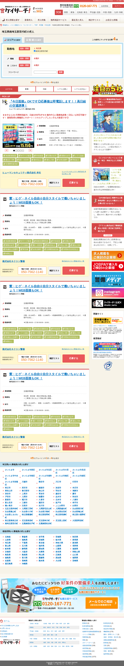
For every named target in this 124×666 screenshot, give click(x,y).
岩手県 (41, 537)
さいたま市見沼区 (78, 471)
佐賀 (48, 646)
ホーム (7, 621)
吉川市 (41, 506)
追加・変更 (24, 48)
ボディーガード (87, 643)
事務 (83, 640)
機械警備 (106, 631)
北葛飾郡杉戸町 (28, 523)
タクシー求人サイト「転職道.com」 (105, 326)
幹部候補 (106, 626)
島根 (48, 638)
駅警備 (106, 643)
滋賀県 (75, 549)
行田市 (75, 482)
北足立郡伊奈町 (11, 508)
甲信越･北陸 (95, 12)
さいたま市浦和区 (45, 477)
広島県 (58, 555)
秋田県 (75, 537)
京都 (48, 642)
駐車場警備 (86, 626)
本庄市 (75, 488)
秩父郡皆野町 (44, 514)
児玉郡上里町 (61, 520)
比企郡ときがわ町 (11, 516)
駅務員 (84, 623)
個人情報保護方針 (7, 634)
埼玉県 (48, 25)
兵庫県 (41, 552)
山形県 (8, 540)
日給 (44, 89)
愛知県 (41, 549)
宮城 (57, 623)
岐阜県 (8, 549)
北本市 (58, 500)
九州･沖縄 (118, 12)
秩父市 (8, 488)
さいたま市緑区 (78, 476)
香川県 (24, 558)
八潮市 (75, 500)
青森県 (24, 537)
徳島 (63, 638)
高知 (74, 638)
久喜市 (41, 500)
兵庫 (56, 642)
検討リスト (54, 183)
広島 (56, 638)
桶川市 (24, 500)
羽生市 (58, 491)
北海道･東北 (82, 12)
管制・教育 (107, 651)
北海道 (8, 537)
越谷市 (58, 494)
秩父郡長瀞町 (61, 514)
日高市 (24, 506)
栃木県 (58, 540)
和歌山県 (76, 552)
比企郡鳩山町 (78, 511)
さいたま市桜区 (28, 476)
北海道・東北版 (34, 623)
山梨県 (58, 546)
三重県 (58, 549)
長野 (63, 631)
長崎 (52, 646)
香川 (67, 638)
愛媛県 (41, 558)
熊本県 (41, 561)
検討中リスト (95, 20)
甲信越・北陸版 (34, 631)
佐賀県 (8, 561)
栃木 (64, 627)
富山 (48, 631)
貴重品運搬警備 (109, 640)
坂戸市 (58, 503)
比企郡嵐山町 (10, 511)
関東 (58, 12)
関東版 (31, 627)
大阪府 (24, 552)
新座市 (8, 500)
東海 (72, 12)
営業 (105, 645)
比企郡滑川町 (78, 508)
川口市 (58, 482)
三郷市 (24, 503)
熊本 (56, 646)
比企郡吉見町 (61, 511)
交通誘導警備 (108, 648)
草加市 (41, 494)
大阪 (52, 642)
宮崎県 (75, 561)
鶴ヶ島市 (8, 506)
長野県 (75, 546)
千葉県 (24, 543)
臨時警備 (106, 654)
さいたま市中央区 (11, 477)
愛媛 (70, 638)
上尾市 (24, 494)
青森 (49, 623)
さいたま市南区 (62, 476)
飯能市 (41, 488)
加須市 (58, 488)
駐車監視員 (107, 623)
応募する (73, 182)
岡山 (52, 638)
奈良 (59, 642)
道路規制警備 (86, 645)
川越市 (24, 482)
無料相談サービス (59, 20)
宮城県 (58, 537)
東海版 (31, 635)
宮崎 (63, 646)
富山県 (8, 546)
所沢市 (24, 488)
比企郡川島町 (44, 511)
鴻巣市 (75, 491)
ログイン (118, 6)
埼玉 (53, 627)
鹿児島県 (8, 564)
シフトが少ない (80, 89)
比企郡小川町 (27, 511)
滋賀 (44, 642)
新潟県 (75, 543)
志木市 (58, 497)
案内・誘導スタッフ (110, 634)
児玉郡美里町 (27, 520)
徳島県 (8, 558)
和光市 (75, 497)
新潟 (44, 631)
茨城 (61, 627)
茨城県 (41, 540)
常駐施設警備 (86, 657)
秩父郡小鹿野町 (78, 514)
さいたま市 (9, 470)
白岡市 (75, 506)
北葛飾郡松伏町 (45, 523)
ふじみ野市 (60, 506)
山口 (59, 638)
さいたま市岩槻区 (11, 483)
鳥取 (44, 638)
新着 (27, 89)
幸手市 (75, 503)
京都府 (8, 552)
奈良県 (58, 552)
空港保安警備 (86, 651)
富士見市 (8, 503)
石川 (52, 631)
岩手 (53, 623)
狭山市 (41, 491)
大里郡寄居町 (78, 520)
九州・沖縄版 (33, 646)
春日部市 (25, 491)
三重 (56, 635)
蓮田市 (41, 503)
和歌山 (64, 642)
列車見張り (86, 629)
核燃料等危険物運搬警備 (90, 631)
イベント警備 (86, 634)
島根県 (24, 555)
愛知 (52, 635)
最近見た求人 (78, 20)
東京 (44, 627)
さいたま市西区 (28, 470)
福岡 (44, 646)
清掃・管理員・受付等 (111, 637)
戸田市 (8, 497)
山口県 (75, 555)
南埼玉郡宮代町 (41, 51)
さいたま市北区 (45, 470)
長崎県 (24, 561)
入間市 (24, 497)
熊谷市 (41, 482)
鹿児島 (67, 646)
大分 (59, 646)
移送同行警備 (108, 629)
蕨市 (74, 494)
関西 (66, 12)
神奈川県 (59, 543)
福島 (68, 623)
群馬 (68, 627)
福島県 (24, 540)
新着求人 (29, 20)
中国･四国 (107, 12)
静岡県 (24, 549)
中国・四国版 (33, 638)
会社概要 (4, 637)
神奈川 (49, 627)
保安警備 (85, 648)
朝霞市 (41, 497)
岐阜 (44, 635)
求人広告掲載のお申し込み (10, 625)
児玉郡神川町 (44, 520)
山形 (64, 623)
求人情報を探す (13, 20)
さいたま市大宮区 (62, 471)
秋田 (61, 623)
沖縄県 (24, 564)
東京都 (41, 543)
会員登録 (104, 6)
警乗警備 (85, 637)
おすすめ (8, 89)
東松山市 (8, 491)
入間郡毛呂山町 (45, 508)
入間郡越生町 (61, 508)
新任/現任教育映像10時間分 (102, 352)
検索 (60, 72)
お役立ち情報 (112, 20)
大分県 (58, 561)
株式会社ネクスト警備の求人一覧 (73, 261)
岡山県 (41, 555)
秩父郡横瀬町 (27, 514)
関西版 (31, 642)
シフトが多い (62, 89)
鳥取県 (8, 555)
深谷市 (8, 494)
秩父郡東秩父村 (11, 520)
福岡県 (75, 558)
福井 (56, 631)
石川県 (24, 546)
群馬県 (75, 540)
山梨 (59, 631)
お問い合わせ (5, 628)
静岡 (48, 635)
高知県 (58, 558)
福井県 (41, 546)
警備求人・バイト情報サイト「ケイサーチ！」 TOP (20, 25)
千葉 (57, 627)
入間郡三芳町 (27, 508)
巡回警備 (85, 654)
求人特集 (42, 20)
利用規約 (4, 631)
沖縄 (72, 646)
